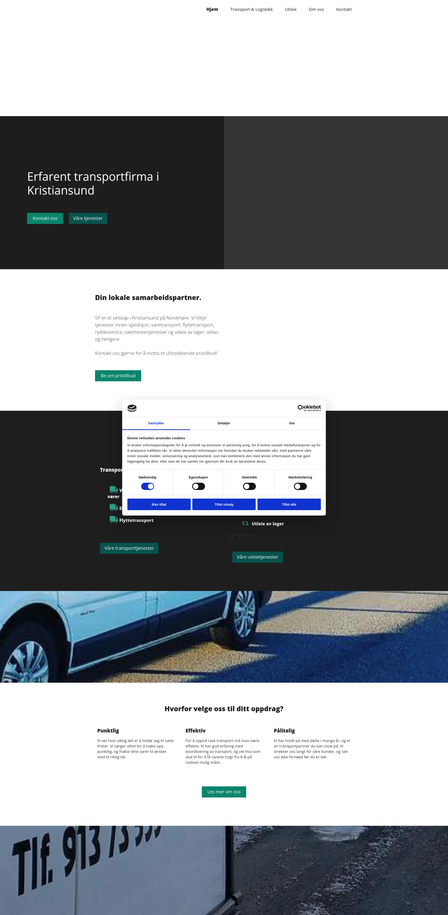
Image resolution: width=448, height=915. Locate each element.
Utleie (291, 9)
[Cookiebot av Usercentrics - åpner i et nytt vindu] (301, 408)
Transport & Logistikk (251, 9)
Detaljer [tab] (224, 423)
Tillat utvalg (223, 504)
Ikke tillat (159, 504)
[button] (45, 218)
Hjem (212, 9)
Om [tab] (292, 423)
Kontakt (344, 9)
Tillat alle (289, 504)
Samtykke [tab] (156, 423)
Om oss (316, 9)
